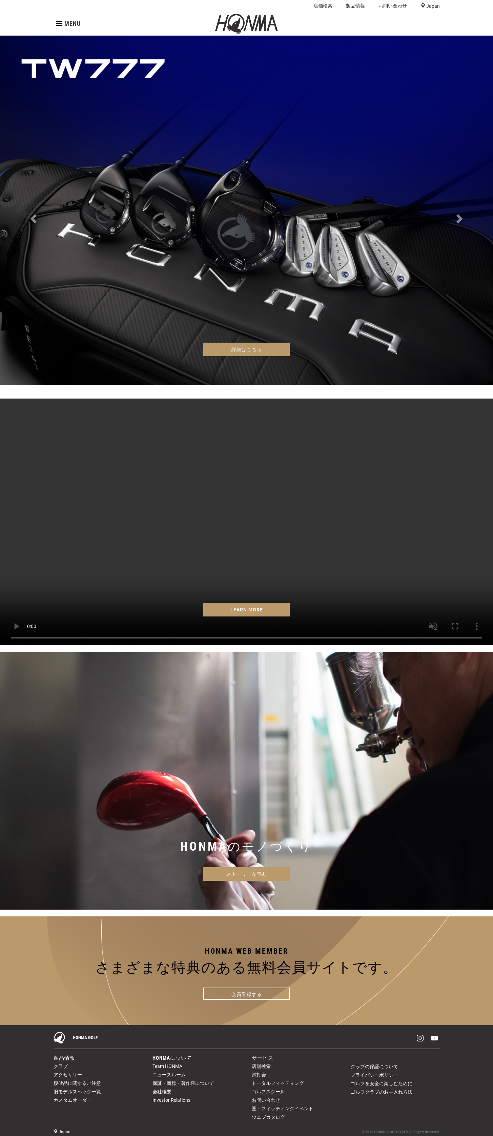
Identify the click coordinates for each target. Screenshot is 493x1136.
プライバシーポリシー (374, 1075)
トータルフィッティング (278, 1083)
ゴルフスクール (268, 1091)
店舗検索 (322, 5)
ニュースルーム (169, 1074)
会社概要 (161, 1091)
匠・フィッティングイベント (282, 1108)
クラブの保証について (374, 1066)
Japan (432, 6)
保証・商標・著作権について (183, 1083)
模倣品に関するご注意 (77, 1083)
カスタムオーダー (72, 1100)
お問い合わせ (392, 5)
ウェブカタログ (268, 1117)
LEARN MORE (246, 609)
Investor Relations (171, 1100)
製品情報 (355, 5)
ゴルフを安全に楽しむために (381, 1083)
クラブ (61, 1066)
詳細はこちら (246, 349)
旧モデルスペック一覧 (77, 1091)
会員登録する (246, 994)
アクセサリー (68, 1074)
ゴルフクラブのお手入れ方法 (381, 1092)
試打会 (259, 1074)
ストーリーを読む (246, 874)
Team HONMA (167, 1066)
